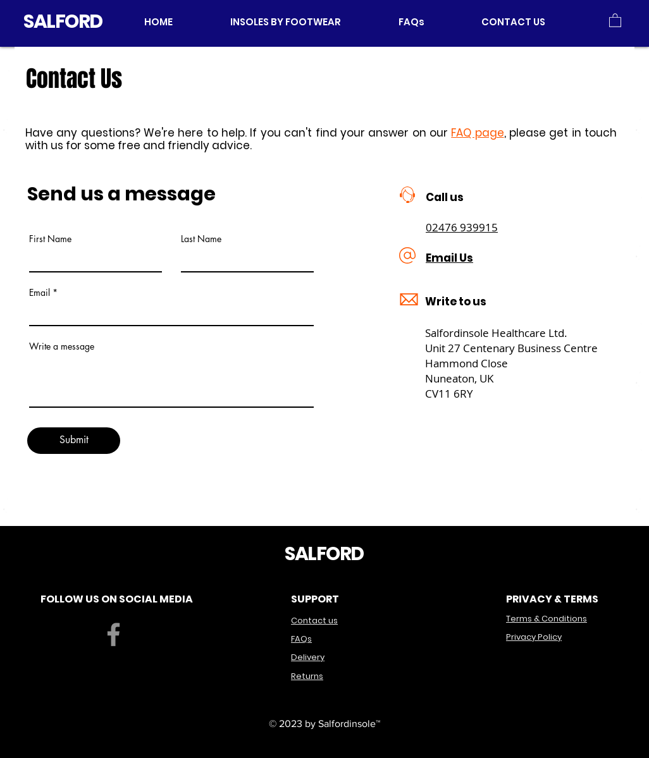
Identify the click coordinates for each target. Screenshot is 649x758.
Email (39, 292)
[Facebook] (113, 634)
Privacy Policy (534, 637)
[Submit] (73, 440)
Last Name (201, 239)
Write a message (61, 346)
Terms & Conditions (546, 619)
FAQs (301, 639)
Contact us (314, 620)
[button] (304, 22)
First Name (50, 239)
